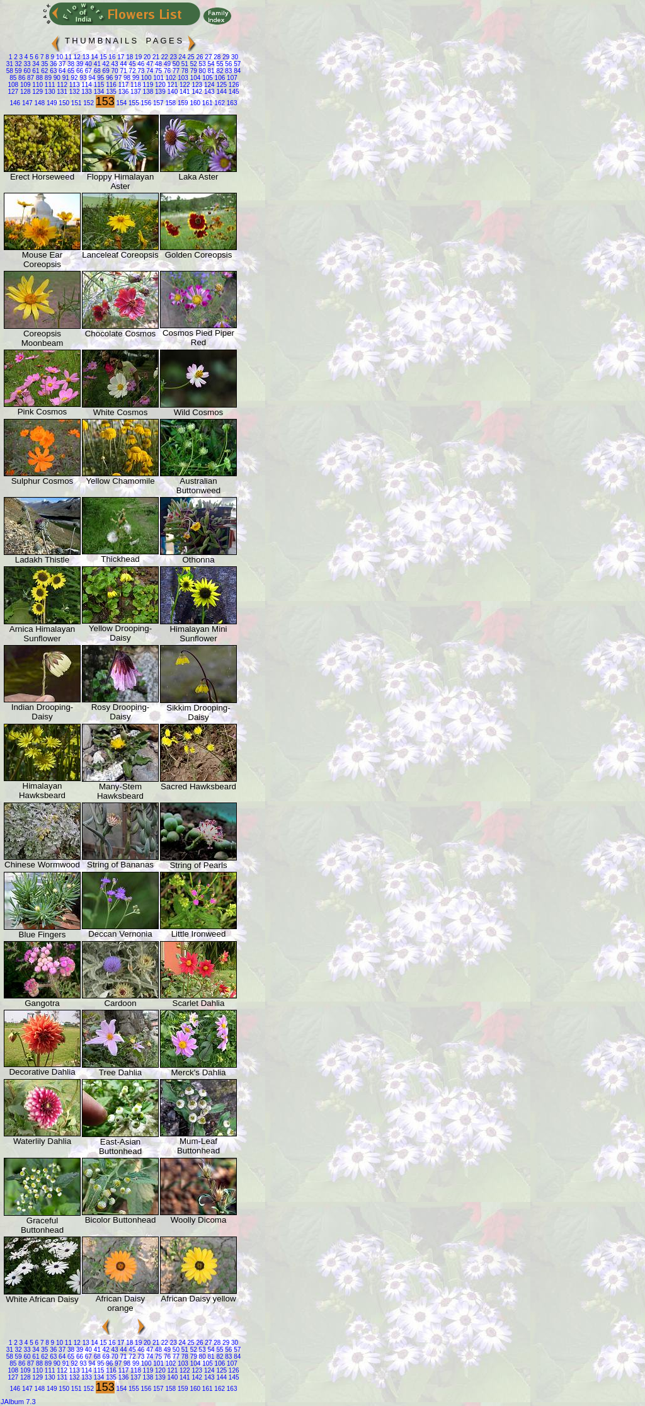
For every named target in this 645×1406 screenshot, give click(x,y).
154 (121, 103)
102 (170, 77)
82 (219, 70)
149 (51, 103)
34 (35, 63)
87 (29, 77)
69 (105, 70)
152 (88, 103)
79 (192, 70)
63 (52, 70)
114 (85, 84)
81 (210, 70)
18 (128, 57)
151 (75, 103)
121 (172, 84)
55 (219, 63)
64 (61, 70)
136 (122, 91)
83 (228, 70)
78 (184, 70)
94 (91, 77)
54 (210, 63)
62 (44, 70)
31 (9, 63)
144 (221, 91)
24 (181, 57)
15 (102, 57)
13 (85, 57)
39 (78, 63)
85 (12, 77)
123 (196, 84)
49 (166, 63)
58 (9, 70)
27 (207, 57)
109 (24, 84)
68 (96, 70)
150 (63, 103)
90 (56, 77)
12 (76, 57)
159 (182, 103)
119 (147, 84)
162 (219, 103)
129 (37, 91)
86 (20, 77)
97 (117, 77)
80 (201, 70)
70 (114, 70)
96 (108, 77)
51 (184, 63)
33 (26, 63)
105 (206, 77)
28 (216, 57)
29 (224, 57)
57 (236, 63)
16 (111, 57)
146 (14, 103)
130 (49, 91)
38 (70, 63)
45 (131, 63)
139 (159, 91)
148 (39, 103)
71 (122, 70)
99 (134, 77)
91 (64, 77)
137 (134, 91)
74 (148, 70)
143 (208, 91)
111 (49, 84)
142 (196, 91)
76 (166, 70)
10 (58, 57)
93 (82, 77)
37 (61, 63)
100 (145, 77)
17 (119, 57)
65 (70, 70)
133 (85, 91)
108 (13, 84)
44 (122, 63)
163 (231, 103)
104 (194, 77)
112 (61, 84)
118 (134, 84)
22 (163, 57)
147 (26, 103)
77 (175, 70)
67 (87, 70)
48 (157, 63)
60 (26, 70)
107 (231, 77)
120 (159, 84)
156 (145, 103)
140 (172, 91)
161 (206, 103)
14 (93, 57)
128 (24, 91)
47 (148, 63)
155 (133, 103)
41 (96, 63)
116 (110, 84)
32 (17, 63)
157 (157, 103)
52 (192, 63)
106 (219, 77)
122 (184, 84)
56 (228, 63)
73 (139, 70)
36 (52, 63)
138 (147, 91)
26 (199, 57)
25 (190, 57)
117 (122, 84)
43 (114, 63)
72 (131, 70)
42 (105, 63)
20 (146, 57)
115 (98, 84)
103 (182, 77)
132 (73, 91)
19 (137, 57)
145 (233, 91)
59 (17, 70)
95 (100, 77)
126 (233, 84)
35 (44, 63)
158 (170, 103)
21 (155, 57)
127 (13, 91)
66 (78, 70)
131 (61, 91)
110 (37, 84)
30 (233, 57)
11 (67, 57)
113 (73, 84)
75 (157, 70)
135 (110, 91)
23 (172, 57)
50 (175, 63)
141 (184, 91)
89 (47, 77)
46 (139, 63)
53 (201, 63)
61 (35, 70)
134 (98, 91)
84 (236, 70)
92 (73, 77)
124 (208, 84)
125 (221, 84)
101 (158, 77)
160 (194, 103)
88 (38, 77)
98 (126, 77)
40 (87, 63)
